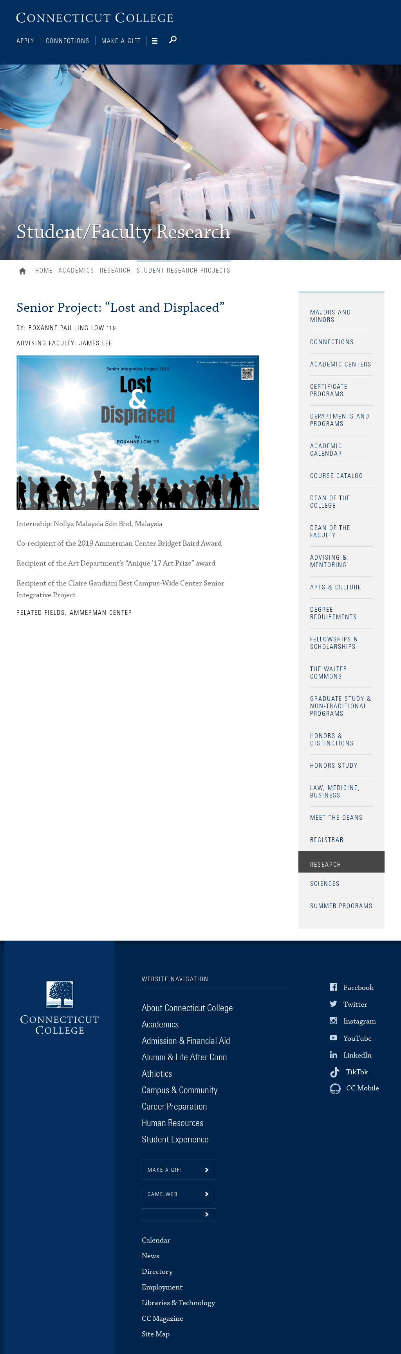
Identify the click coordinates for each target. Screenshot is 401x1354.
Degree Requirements (333, 613)
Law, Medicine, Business (335, 792)
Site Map (156, 1334)
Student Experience (175, 1139)
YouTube (357, 1038)
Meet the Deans (336, 818)
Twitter (355, 1004)
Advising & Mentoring (328, 561)
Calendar (156, 1240)
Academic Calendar (326, 450)
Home (24, 272)
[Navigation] (157, 41)
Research (115, 271)
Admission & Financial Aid (186, 1041)
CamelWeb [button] (163, 1194)
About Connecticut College (187, 1008)
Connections (68, 41)
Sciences (325, 884)
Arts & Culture (335, 587)
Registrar (327, 840)
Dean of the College (330, 502)
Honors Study (334, 766)
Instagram (359, 1021)
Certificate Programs (329, 390)
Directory (157, 1272)
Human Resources (172, 1123)
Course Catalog (336, 476)
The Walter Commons (328, 673)
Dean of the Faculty (330, 532)
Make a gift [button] (165, 1170)
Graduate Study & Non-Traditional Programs (341, 706)
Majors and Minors (330, 316)
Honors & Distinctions (332, 740)
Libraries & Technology (178, 1303)
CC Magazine (162, 1318)
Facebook (358, 988)
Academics (76, 271)
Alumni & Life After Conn (184, 1057)
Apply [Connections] (25, 41)
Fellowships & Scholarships (334, 643)
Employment (162, 1287)
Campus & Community (179, 1090)
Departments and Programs (340, 420)
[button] (179, 1214)
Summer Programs (341, 906)
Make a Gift (121, 41)
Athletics (157, 1074)
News (150, 1256)
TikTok (357, 1072)
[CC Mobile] (354, 1089)
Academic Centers (341, 364)
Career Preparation (174, 1107)
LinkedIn (357, 1055)
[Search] (179, 41)
